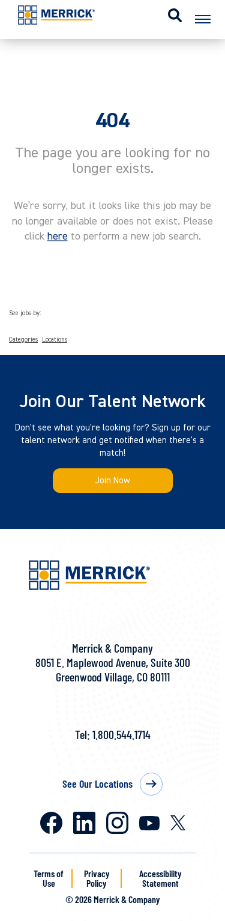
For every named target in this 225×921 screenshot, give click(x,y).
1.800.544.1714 (121, 734)
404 (112, 120)
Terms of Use (49, 878)
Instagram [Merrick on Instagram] (117, 823)
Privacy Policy (96, 878)
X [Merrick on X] (177, 822)
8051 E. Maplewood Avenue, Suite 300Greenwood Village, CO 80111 (112, 669)
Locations (54, 340)
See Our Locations (97, 783)
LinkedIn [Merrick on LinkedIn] (84, 823)
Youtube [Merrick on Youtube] (149, 823)
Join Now (112, 480)
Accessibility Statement (160, 878)
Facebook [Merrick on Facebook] (51, 823)
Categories (23, 340)
